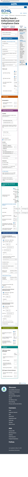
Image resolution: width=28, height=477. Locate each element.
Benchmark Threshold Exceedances (4, 278)
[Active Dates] (16, 213)
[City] (9, 47)
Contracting (11, 394)
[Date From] (10, 247)
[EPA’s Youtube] (15, 445)
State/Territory (4, 49)
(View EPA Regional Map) (11, 41)
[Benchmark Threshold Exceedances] (5, 281)
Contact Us (25, 13)
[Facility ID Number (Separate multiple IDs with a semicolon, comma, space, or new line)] (9, 129)
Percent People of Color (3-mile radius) (7, 103)
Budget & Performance (14, 392)
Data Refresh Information (14, 450)
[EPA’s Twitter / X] (12, 445)
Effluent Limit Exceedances (4, 271)
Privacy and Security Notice (15, 403)
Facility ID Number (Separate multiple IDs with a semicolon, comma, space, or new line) (9, 126)
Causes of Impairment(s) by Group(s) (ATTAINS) (7, 338)
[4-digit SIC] (9, 169)
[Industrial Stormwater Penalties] (9, 324)
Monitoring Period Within (7, 367)
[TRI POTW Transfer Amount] (15, 376)
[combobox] (7, 148)
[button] (6, 145)
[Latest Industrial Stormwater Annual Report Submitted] (15, 229)
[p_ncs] (9, 176)
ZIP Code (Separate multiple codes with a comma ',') (9, 54)
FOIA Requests (12, 436)
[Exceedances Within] (13, 273)
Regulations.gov (13, 418)
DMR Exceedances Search (6, 275)
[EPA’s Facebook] (10, 445)
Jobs (10, 414)
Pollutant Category (6, 360)
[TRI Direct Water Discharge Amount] (15, 373)
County (3, 58)
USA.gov (11, 422)
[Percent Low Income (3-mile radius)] (15, 106)
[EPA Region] (9, 43)
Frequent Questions (13, 438)
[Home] (14, 4)
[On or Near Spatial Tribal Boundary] (16, 83)
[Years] (8, 244)
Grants (10, 397)
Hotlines (11, 434)
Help (25, 27)
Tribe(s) (4, 86)
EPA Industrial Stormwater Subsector (6, 220)
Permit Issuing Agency (6, 156)
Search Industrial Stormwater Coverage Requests (9, 204)
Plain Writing (12, 401)
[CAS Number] (15, 363)
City (3, 45)
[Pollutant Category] (15, 360)
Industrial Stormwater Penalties (7, 322)
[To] (7, 250)
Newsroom (11, 416)
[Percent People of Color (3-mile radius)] (15, 103)
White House (12, 424)
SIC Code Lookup (5, 171)
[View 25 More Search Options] (5, 27)
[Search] (25, 7)
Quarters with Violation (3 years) (8, 266)
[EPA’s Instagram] (18, 445)
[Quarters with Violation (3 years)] (9, 268)
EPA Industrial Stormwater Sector (6, 216)
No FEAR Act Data (13, 399)
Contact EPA (11, 430)
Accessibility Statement (14, 389)
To (2, 250)
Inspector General (13, 412)
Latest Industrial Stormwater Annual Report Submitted (7, 229)
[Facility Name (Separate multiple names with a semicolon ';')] (9, 118)
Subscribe (11, 420)
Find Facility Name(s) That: (7, 120)
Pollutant (4, 354)
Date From (4, 247)
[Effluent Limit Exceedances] (5, 274)
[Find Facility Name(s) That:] (8, 122)
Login (21, 13)
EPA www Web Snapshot (14, 396)
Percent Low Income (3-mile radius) (8, 106)
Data (10, 410)
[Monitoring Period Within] (15, 368)
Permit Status (4, 143)
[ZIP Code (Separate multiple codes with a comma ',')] (9, 56)
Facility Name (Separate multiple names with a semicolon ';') (9, 116)
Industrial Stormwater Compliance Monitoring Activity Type (9, 257)
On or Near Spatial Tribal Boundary (7, 83)
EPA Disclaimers (12, 432)
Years (4, 244)
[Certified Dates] (16, 209)
